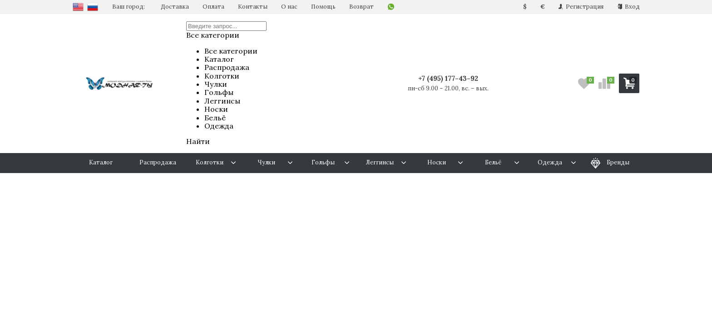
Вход (628, 6)
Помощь (323, 6)
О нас (289, 6)
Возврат (361, 6)
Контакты (252, 6)
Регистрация (581, 6)
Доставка (175, 6)
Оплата (213, 6)
